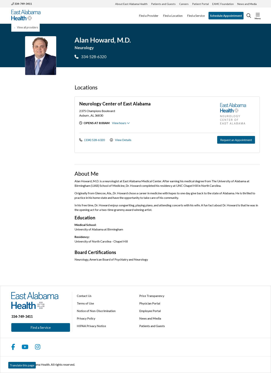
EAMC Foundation (223, 3)
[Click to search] (249, 15)
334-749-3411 (21, 3)
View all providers (27, 27)
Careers (184, 3)
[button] (258, 14)
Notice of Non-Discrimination (96, 311)
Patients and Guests (163, 3)
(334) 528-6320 (92, 140)
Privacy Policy (86, 318)
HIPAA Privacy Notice (91, 326)
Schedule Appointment (226, 15)
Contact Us (84, 295)
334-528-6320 (90, 56)
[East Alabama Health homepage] (25, 15)
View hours (121, 123)
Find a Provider (149, 13)
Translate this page (22, 365)
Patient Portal (200, 3)
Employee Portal (150, 311)
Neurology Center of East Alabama (115, 103)
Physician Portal (149, 303)
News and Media (247, 3)
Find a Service (196, 13)
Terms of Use (85, 303)
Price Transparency (151, 295)
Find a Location (173, 13)
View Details (120, 140)
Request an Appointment (236, 140)
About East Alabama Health (131, 3)
